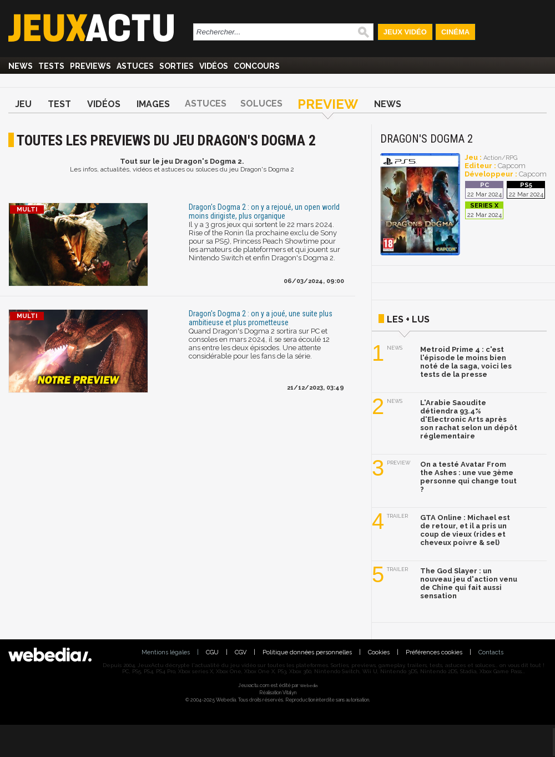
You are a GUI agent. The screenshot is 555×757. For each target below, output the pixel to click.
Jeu (23, 104)
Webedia (308, 685)
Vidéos (213, 66)
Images (153, 104)
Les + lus (408, 319)
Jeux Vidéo (405, 32)
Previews (90, 66)
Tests (51, 66)
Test (59, 104)
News (20, 66)
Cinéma (455, 32)
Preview (327, 104)
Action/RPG (500, 158)
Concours (257, 66)
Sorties (176, 66)
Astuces (135, 66)
